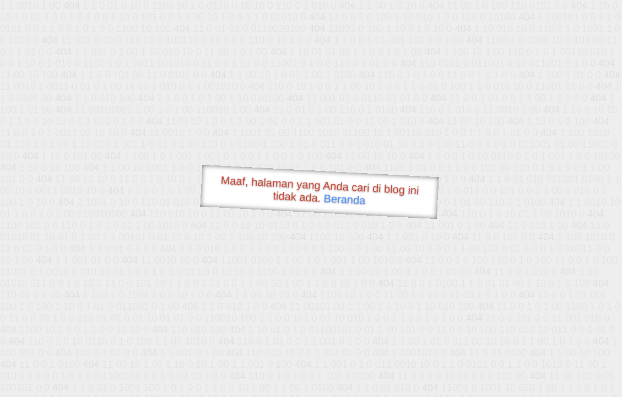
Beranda (344, 199)
